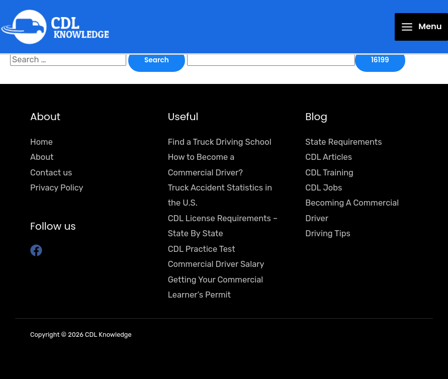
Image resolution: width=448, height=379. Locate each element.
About (41, 157)
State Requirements (343, 142)
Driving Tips (327, 233)
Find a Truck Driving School (220, 142)
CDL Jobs (323, 188)
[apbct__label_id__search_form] (271, 59)
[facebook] (38, 250)
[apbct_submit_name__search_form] (380, 60)
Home (41, 142)
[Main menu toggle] (421, 27)
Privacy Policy (56, 188)
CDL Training (329, 172)
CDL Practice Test (201, 249)
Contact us (51, 172)
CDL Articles (328, 157)
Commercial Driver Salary (216, 264)
